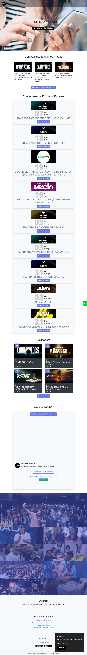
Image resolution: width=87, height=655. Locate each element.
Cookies (60, 637)
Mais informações (43, 122)
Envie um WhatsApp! (43, 620)
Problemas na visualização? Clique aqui (43, 414)
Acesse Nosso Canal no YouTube (43, 87)
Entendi (61, 647)
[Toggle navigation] (84, 3)
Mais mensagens (43, 396)
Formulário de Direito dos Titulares (43, 627)
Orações (37, 471)
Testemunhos (48, 471)
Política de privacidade (43, 625)
